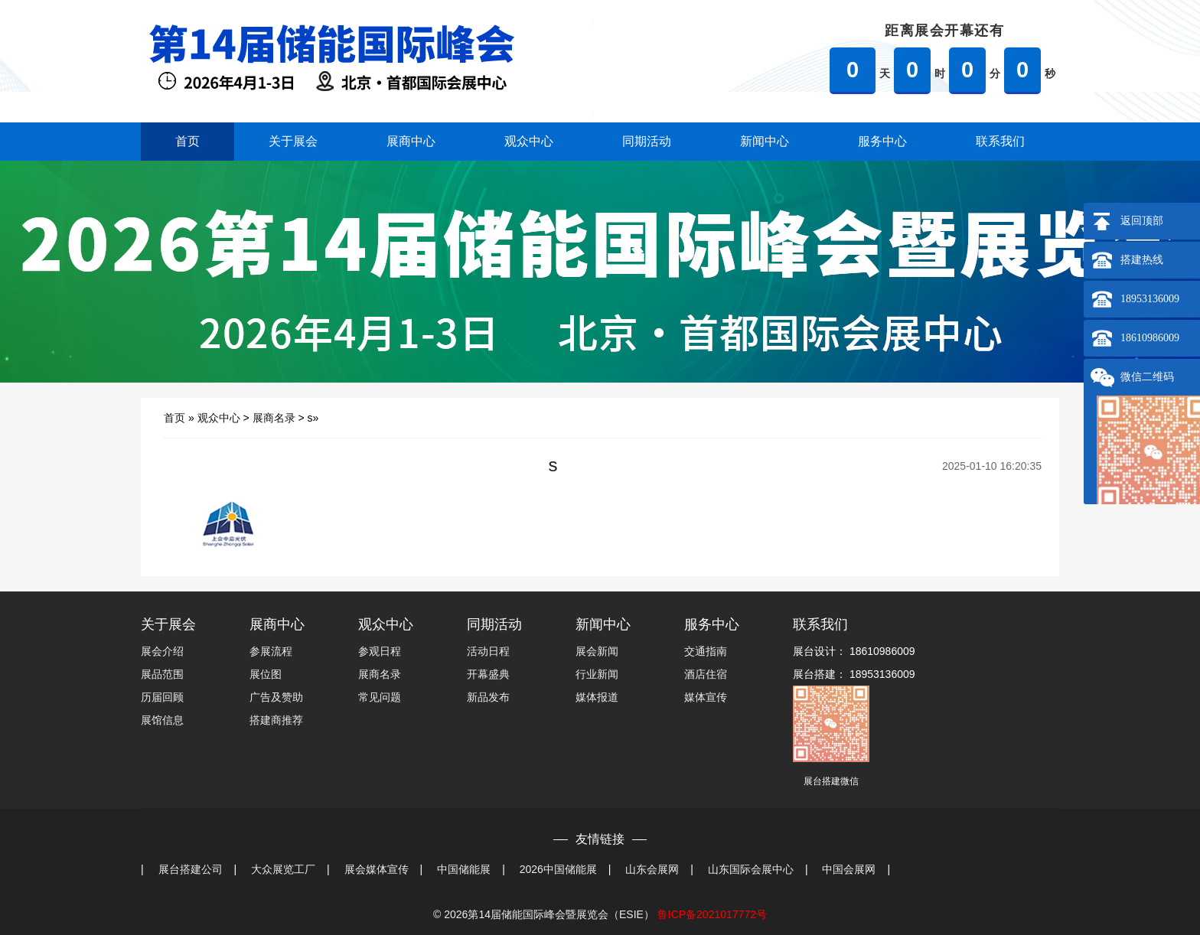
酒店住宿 (705, 674)
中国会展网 (849, 869)
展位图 (265, 674)
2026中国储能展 (558, 869)
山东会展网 (652, 869)
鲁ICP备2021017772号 (712, 914)
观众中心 (528, 141)
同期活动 (646, 141)
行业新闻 (597, 674)
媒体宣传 (705, 697)
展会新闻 (597, 651)
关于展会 (293, 141)
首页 (187, 141)
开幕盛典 (488, 674)
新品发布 (488, 697)
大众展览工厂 (283, 869)
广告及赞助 (276, 697)
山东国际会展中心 (751, 869)
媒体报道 (597, 697)
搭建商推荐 (276, 720)
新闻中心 (764, 141)
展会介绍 (162, 651)
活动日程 (488, 651)
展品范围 (162, 674)
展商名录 (274, 418)
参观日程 (379, 651)
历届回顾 (162, 697)
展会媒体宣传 (376, 869)
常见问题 (379, 697)
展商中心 (410, 141)
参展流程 (270, 651)
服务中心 (882, 141)
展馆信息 (162, 720)
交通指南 (705, 651)
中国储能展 (464, 869)
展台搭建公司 (190, 869)
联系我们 (1000, 141)
